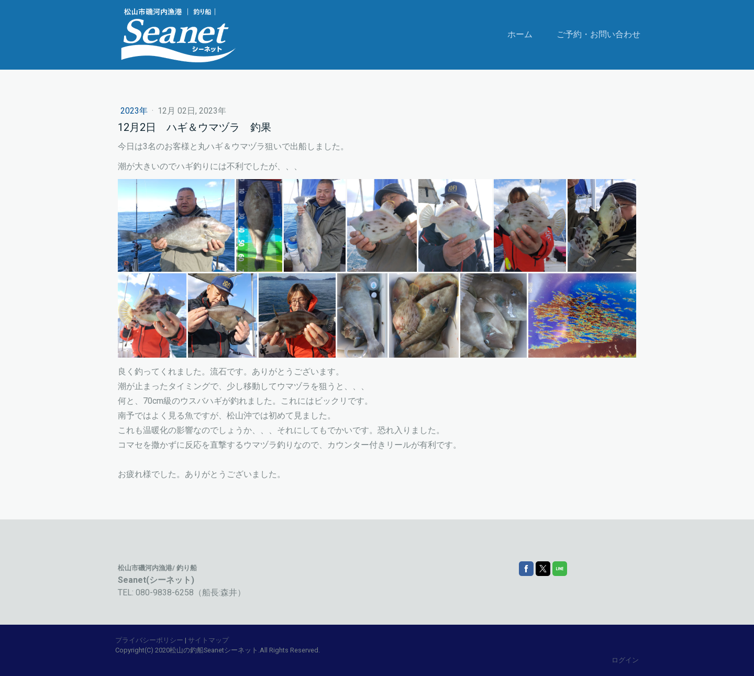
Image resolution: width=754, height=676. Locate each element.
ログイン (625, 660)
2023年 (135, 111)
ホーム (520, 34)
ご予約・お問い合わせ (598, 34)
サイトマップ (208, 640)
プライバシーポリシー (149, 640)
